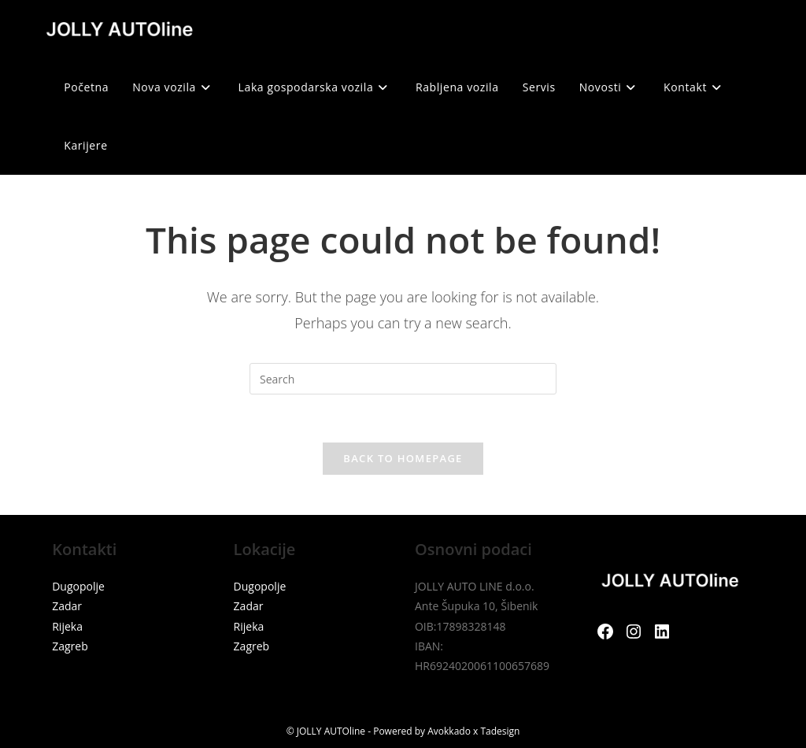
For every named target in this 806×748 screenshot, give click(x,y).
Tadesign (499, 731)
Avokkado (449, 731)
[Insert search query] (403, 378)
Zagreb (70, 646)
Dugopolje (78, 586)
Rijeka (67, 626)
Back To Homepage (402, 458)
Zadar (67, 605)
